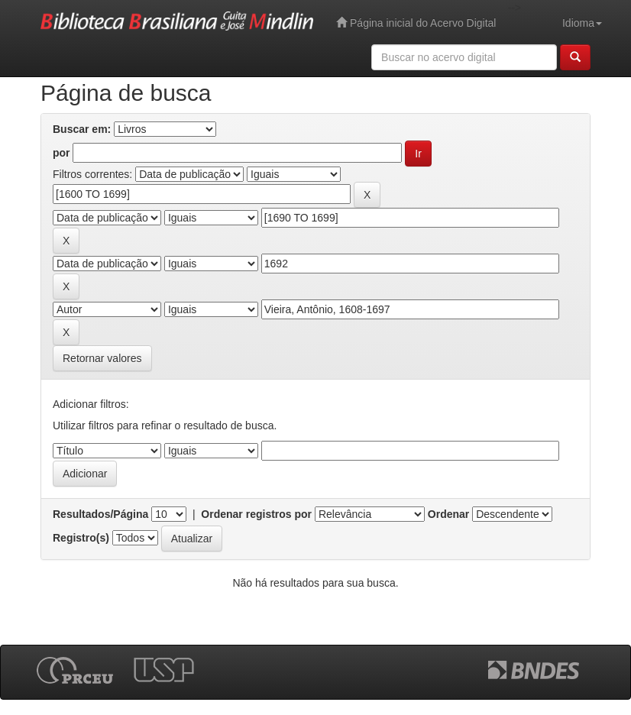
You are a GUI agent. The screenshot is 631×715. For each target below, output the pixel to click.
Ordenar (448, 514)
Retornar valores (102, 358)
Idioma (582, 23)
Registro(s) (81, 538)
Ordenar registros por (256, 514)
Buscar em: (82, 129)
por (61, 153)
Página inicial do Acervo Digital (416, 22)
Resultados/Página (100, 514)
